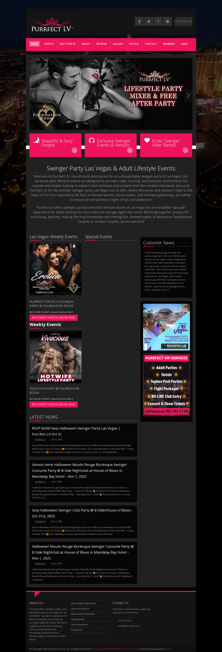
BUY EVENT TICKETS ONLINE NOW (53, 317)
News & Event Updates (83, 613)
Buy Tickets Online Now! (83, 603)
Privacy (97, 648)
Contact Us (76, 629)
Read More (74, 150)
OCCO (168, 648)
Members (169, 44)
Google (158, 21)
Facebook (139, 21)
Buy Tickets (67, 43)
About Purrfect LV (80, 608)
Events (49, 43)
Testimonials (77, 619)
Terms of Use (130, 648)
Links (184, 43)
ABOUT (86, 43)
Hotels (134, 43)
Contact (151, 43)
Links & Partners (79, 624)
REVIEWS (101, 43)
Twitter (148, 21)
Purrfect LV (40, 439)
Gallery (118, 43)
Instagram (167, 21)
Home (34, 43)
